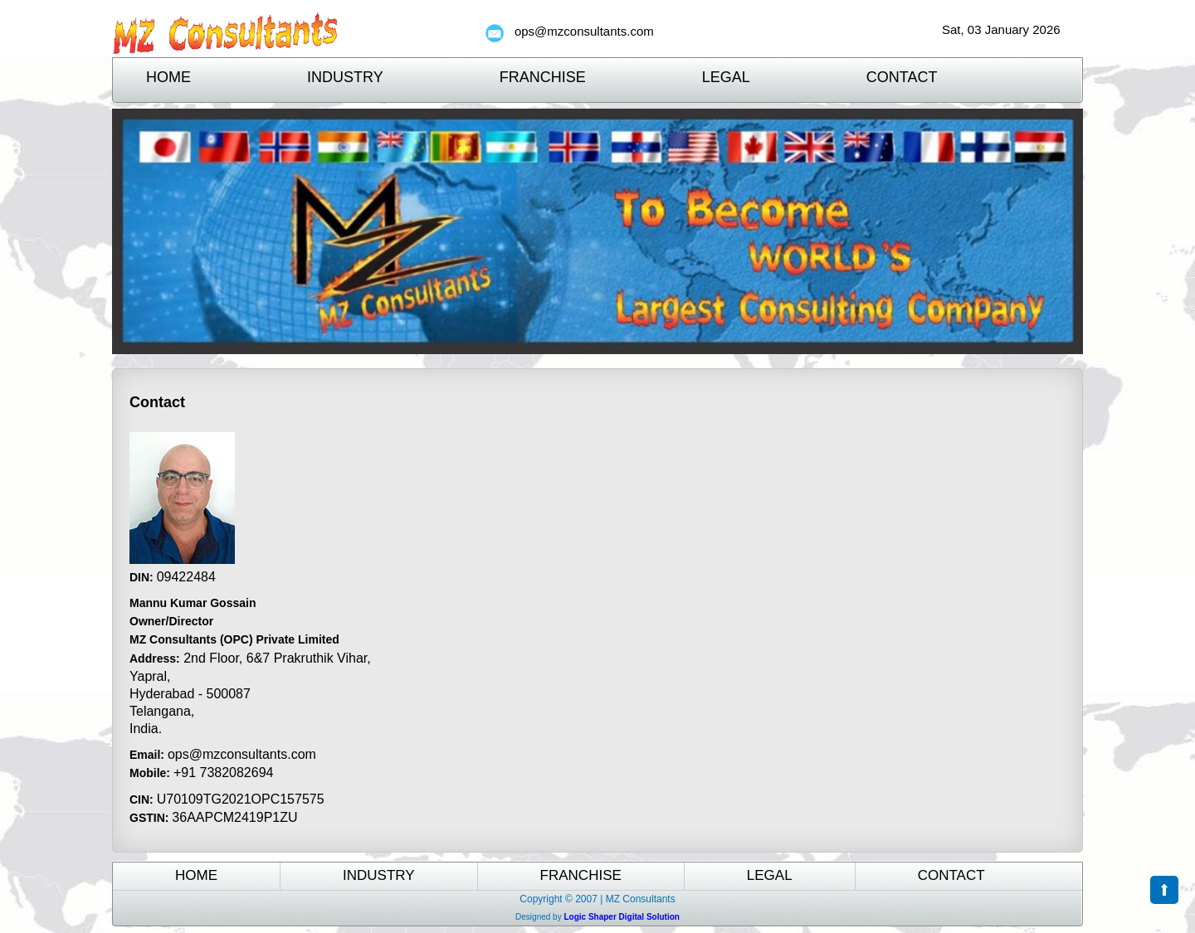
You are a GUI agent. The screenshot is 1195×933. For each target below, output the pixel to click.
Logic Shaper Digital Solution (621, 916)
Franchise (543, 77)
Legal (726, 77)
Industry (345, 77)
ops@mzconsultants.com (584, 31)
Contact (902, 77)
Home (168, 77)
